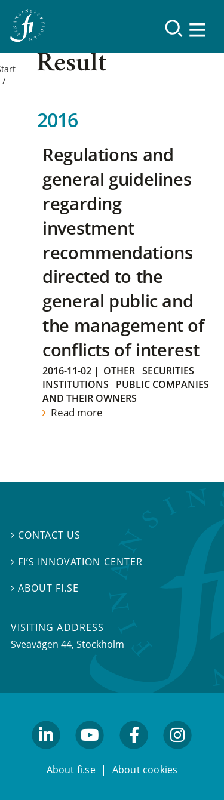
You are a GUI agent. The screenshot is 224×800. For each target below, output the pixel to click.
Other (119, 370)
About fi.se (45, 588)
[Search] (174, 28)
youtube (90, 754)
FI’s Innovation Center (77, 561)
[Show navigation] (198, 30)
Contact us (46, 534)
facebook (134, 754)
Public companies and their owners (125, 391)
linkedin (46, 754)
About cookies (145, 769)
